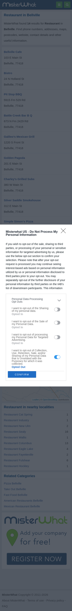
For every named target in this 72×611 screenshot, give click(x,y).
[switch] (57, 309)
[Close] (64, 232)
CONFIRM (22, 374)
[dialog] (36, 305)
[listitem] (36, 300)
